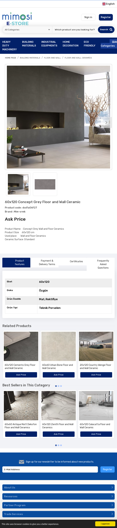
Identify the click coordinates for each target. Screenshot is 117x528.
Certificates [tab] (72, 261)
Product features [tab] (15, 262)
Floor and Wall (52, 58)
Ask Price (15, 219)
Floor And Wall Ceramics (78, 58)
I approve (105, 523)
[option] (58, 117)
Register (107, 469)
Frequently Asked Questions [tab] (99, 264)
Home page (10, 58)
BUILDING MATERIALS (30, 58)
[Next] (106, 122)
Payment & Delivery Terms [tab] (44, 262)
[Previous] (10, 122)
